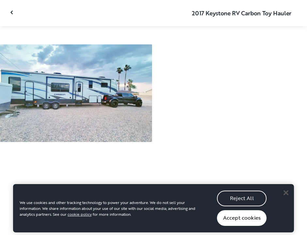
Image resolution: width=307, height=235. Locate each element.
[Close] (286, 195)
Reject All (242, 200)
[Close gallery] (12, 12)
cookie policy (80, 216)
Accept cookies (242, 220)
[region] (153, 210)
